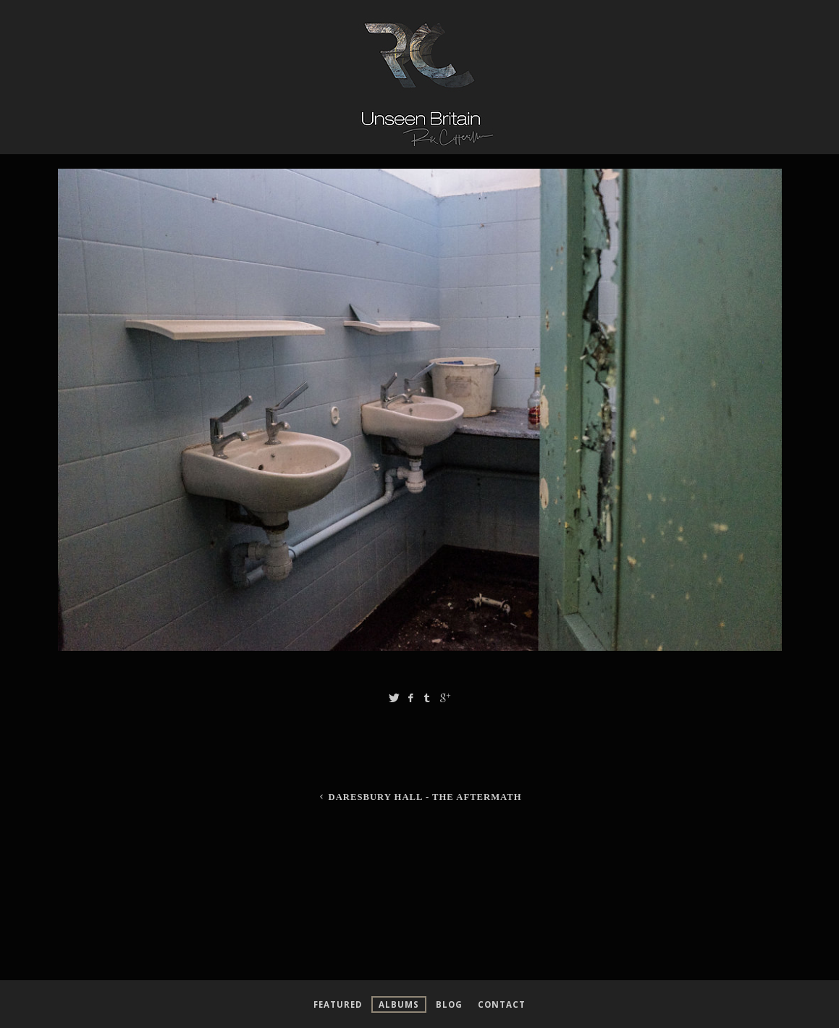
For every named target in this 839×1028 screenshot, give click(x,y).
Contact (502, 1004)
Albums (399, 1004)
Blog (449, 1004)
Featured (337, 1004)
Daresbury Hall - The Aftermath (419, 797)
